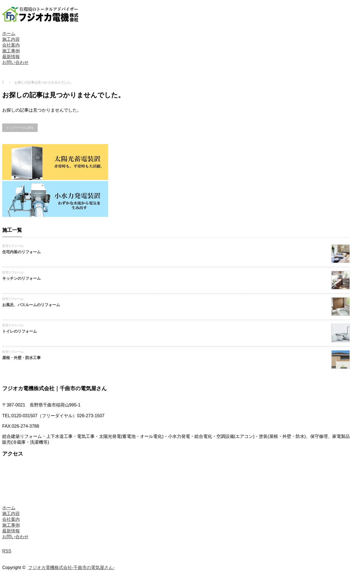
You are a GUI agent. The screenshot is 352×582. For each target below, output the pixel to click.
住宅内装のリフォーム (21, 252)
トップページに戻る (20, 127)
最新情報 (11, 56)
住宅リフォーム (12, 245)
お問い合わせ (15, 62)
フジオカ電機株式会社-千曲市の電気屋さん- (71, 567)
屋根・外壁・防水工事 (21, 357)
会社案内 (11, 45)
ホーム (8, 33)
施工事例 (11, 50)
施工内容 (11, 39)
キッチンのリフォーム (21, 278)
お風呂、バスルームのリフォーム (31, 305)
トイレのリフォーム (19, 331)
